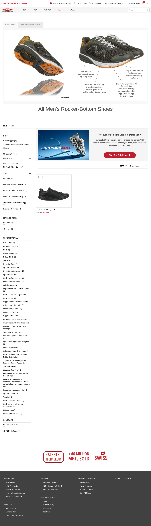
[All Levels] (4, 231)
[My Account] (95, 3)
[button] (38, 177)
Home (5, 126)
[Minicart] (146, 4)
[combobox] (139, 10)
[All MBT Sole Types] (4, 433)
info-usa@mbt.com (18, 493)
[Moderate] (4, 225)
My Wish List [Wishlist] (134, 3)
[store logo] (7, 10)
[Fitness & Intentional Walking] (4, 193)
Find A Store (82, 3)
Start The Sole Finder (120, 155)
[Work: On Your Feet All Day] (4, 199)
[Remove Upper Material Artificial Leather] (4, 144)
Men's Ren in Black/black (45, 210)
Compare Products (115, 3)
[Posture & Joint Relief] (4, 211)
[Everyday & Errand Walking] (4, 187)
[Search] (147, 10)
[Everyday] (4, 181)
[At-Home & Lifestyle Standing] (4, 205)
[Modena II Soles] (4, 427)
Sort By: (123, 166)
